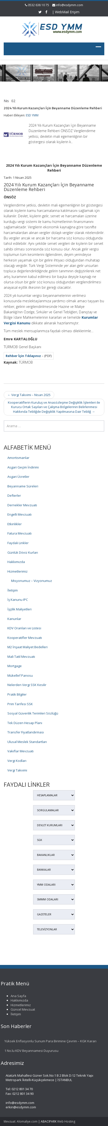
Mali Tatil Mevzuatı (21, 656)
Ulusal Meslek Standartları (27, 742)
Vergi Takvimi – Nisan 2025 (29, 395)
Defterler (14, 495)
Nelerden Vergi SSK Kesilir (26, 685)
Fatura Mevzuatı (19, 533)
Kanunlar (14, 619)
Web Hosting (66, 1121)
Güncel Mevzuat (21, 1009)
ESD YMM (32, 115)
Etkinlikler (14, 524)
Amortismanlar (18, 457)
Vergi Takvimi (17, 770)
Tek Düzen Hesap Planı (24, 723)
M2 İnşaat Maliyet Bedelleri (27, 647)
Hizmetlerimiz (17, 571)
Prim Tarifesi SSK (20, 704)
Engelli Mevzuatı (19, 514)
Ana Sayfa (16, 996)
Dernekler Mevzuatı (22, 505)
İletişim (12, 590)
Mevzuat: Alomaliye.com (20, 1121)
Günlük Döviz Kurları (22, 552)
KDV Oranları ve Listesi (24, 628)
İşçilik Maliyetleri (19, 609)
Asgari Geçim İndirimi (23, 467)
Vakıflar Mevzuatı (20, 751)
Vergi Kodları (16, 760)
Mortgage (14, 666)
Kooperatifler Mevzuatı (24, 637)
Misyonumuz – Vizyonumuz (31, 580)
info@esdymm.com (69, 5)
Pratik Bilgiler (17, 694)
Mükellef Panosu (20, 675)
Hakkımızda (16, 562)
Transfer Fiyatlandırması (25, 732)
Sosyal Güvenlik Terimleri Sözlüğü (32, 713)
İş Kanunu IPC (17, 599)
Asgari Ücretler (18, 476)
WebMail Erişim (67, 12)
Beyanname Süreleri (22, 486)
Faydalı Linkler (18, 543)
